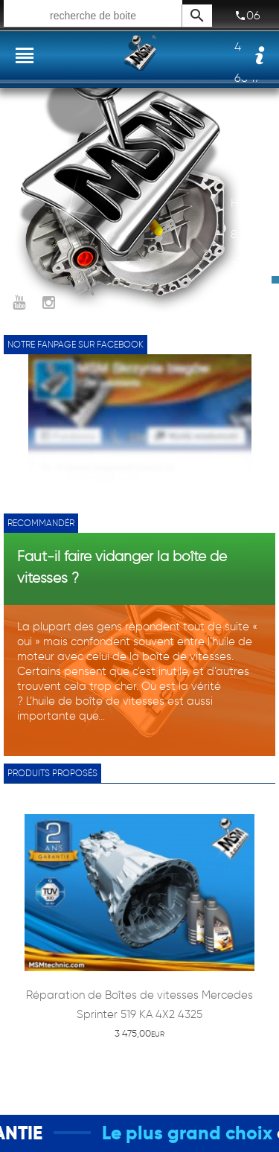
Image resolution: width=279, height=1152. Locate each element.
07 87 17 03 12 (247, 136)
